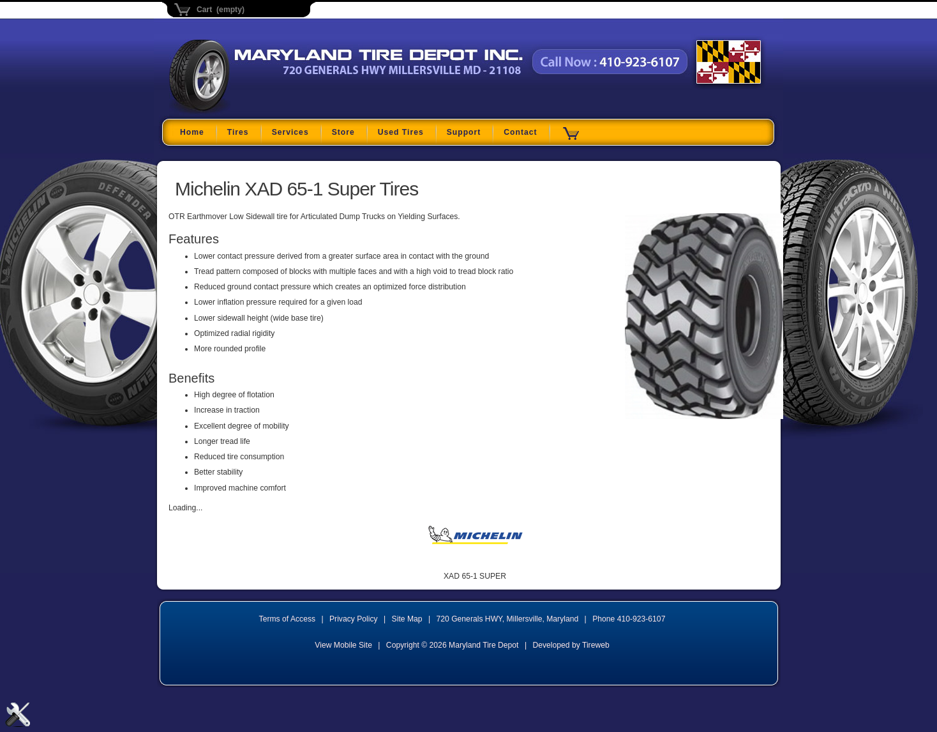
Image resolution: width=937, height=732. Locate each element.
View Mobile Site (343, 645)
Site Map (407, 618)
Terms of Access (287, 618)
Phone (628, 618)
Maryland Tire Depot (249, 111)
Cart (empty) (220, 9)
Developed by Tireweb (570, 645)
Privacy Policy (353, 618)
